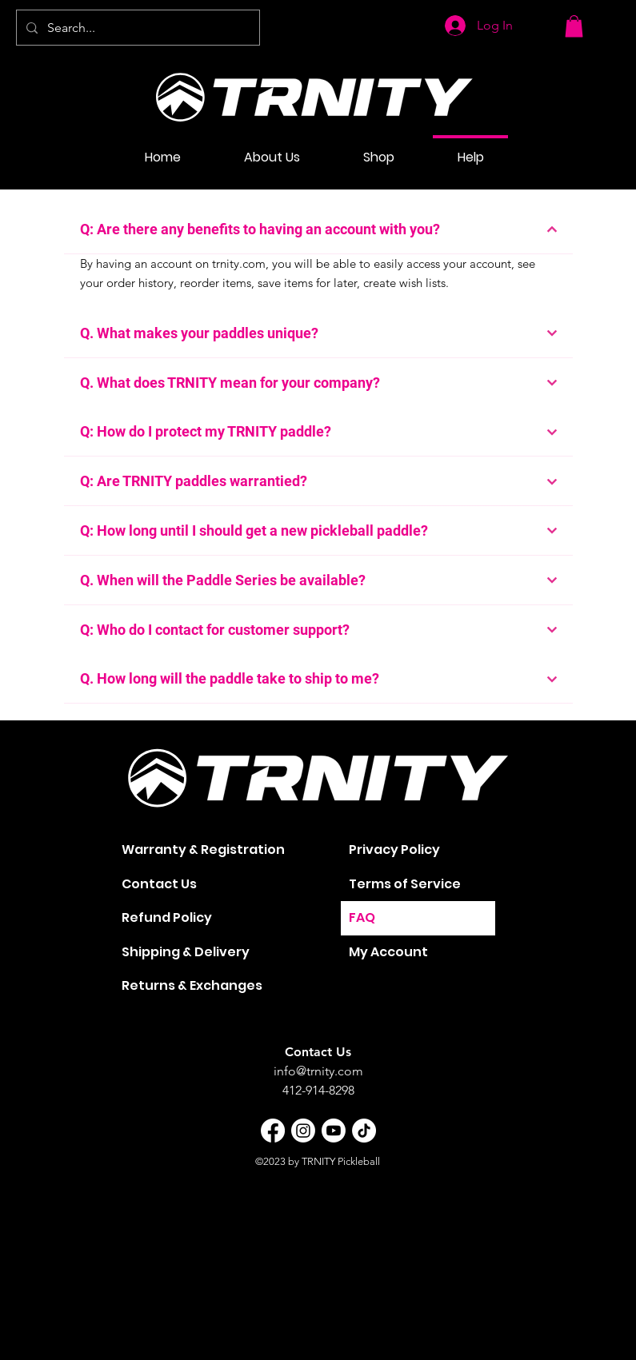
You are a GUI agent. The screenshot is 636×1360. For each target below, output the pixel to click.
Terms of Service (405, 884)
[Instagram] (303, 1131)
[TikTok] (364, 1131)
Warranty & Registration (203, 849)
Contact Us (159, 884)
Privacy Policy (394, 849)
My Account (388, 952)
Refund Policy (167, 917)
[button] (574, 26)
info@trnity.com (318, 1071)
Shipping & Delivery (186, 952)
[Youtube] (334, 1131)
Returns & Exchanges (192, 985)
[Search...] (136, 27)
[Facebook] (273, 1131)
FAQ (362, 917)
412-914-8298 (318, 1090)
